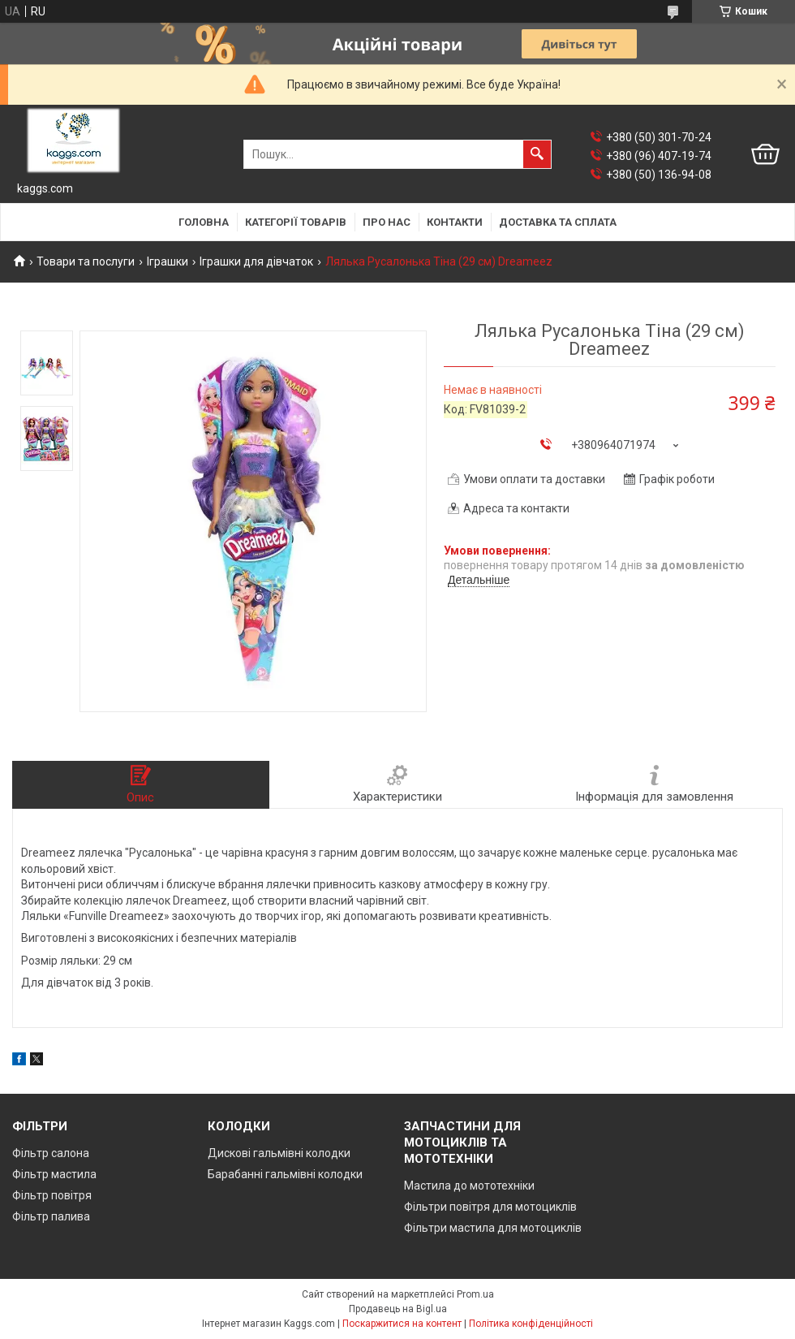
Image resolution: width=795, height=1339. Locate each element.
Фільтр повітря (52, 1195)
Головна (203, 222)
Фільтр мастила (54, 1174)
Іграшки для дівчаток (256, 261)
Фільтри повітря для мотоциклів (490, 1206)
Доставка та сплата (558, 222)
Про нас (386, 222)
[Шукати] (537, 154)
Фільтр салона (50, 1153)
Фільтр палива (51, 1216)
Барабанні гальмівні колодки (285, 1174)
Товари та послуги (86, 261)
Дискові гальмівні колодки (279, 1153)
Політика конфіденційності (531, 1323)
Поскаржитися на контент (402, 1323)
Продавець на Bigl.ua (398, 1309)
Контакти (455, 222)
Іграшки (167, 261)
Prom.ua (475, 1294)
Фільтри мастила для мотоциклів (493, 1227)
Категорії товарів (295, 222)
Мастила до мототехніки (469, 1185)
